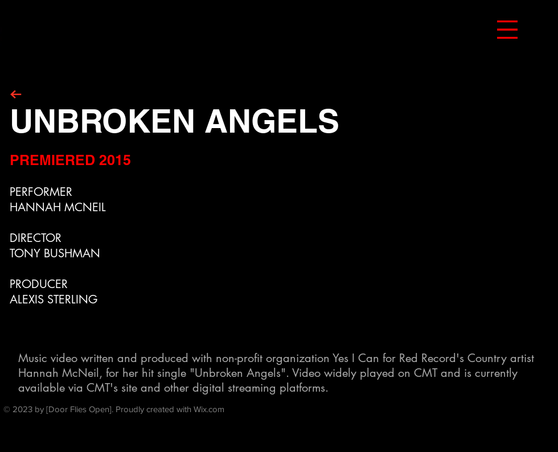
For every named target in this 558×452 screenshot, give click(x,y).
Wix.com (209, 409)
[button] (507, 29)
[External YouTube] (374, 245)
